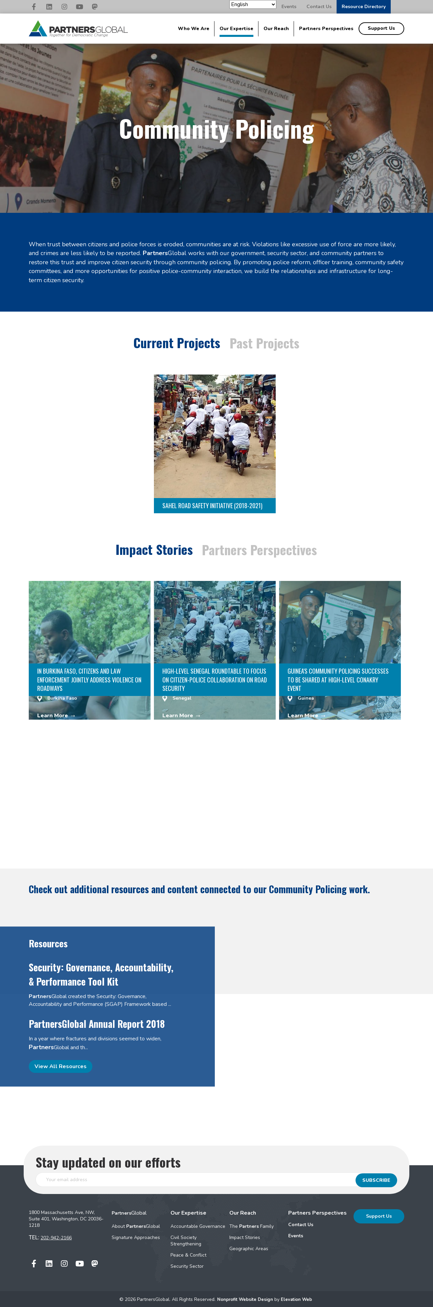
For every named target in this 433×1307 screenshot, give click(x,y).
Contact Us (319, 6)
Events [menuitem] (295, 1234)
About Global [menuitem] (136, 1225)
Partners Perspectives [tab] (260, 548)
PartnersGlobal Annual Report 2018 (97, 1022)
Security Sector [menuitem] (187, 1265)
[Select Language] (252, 4)
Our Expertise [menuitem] (236, 28)
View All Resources (61, 1065)
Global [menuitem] (129, 1211)
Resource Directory (364, 6)
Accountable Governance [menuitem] (197, 1225)
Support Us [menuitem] (381, 28)
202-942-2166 (56, 1236)
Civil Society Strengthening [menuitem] (185, 1239)
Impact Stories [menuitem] (244, 1236)
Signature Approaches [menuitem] (136, 1236)
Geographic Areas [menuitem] (248, 1247)
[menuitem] (317, 1223)
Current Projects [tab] (176, 342)
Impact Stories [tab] (153, 548)
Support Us (379, 1215)
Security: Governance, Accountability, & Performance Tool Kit (101, 973)
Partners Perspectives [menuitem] (326, 28)
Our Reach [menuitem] (276, 28)
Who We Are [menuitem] (193, 28)
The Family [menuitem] (251, 1225)
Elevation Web (298, 1298)
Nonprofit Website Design (244, 1298)
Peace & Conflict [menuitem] (188, 1253)
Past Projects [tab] (265, 342)
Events (288, 6)
